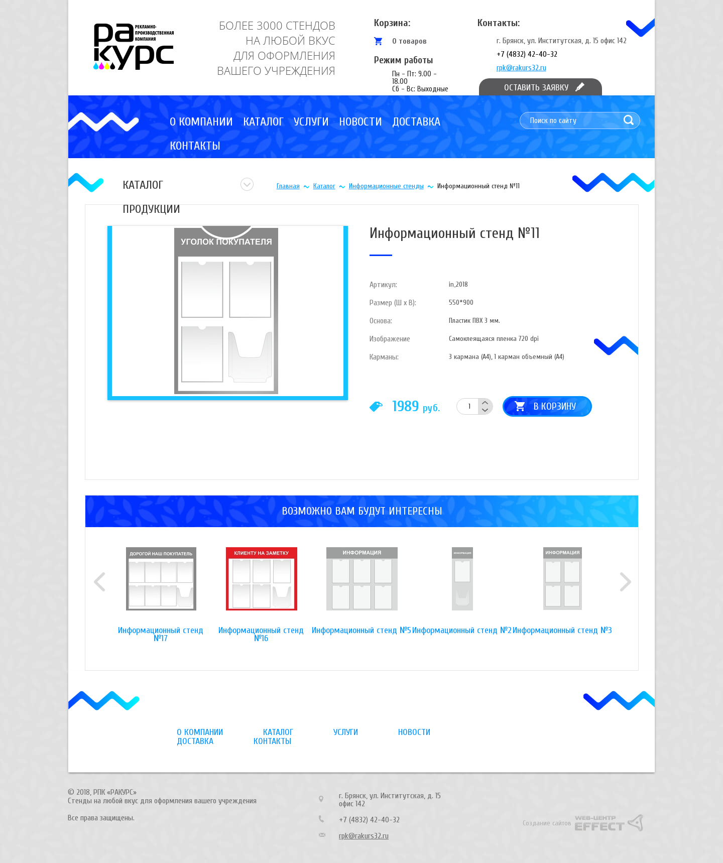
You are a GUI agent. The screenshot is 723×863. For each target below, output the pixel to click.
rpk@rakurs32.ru (521, 67)
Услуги (311, 122)
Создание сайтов (547, 823)
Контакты (195, 146)
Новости (360, 122)
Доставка (416, 122)
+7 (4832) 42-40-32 (527, 54)
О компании (201, 122)
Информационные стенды (386, 186)
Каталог (263, 122)
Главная (288, 186)
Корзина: (392, 23)
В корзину (555, 406)
